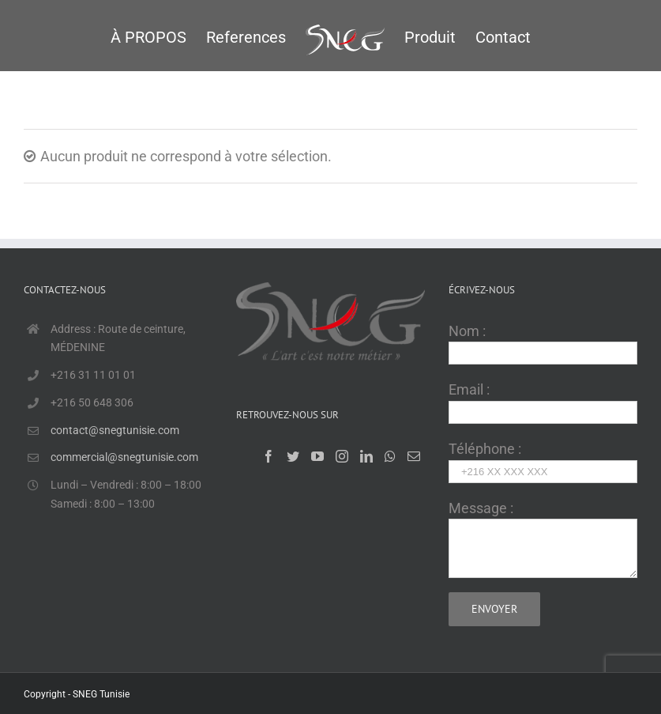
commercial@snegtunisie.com (124, 457)
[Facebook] (268, 456)
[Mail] (413, 456)
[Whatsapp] (390, 456)
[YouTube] (317, 456)
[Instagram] (342, 456)
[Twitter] (293, 456)
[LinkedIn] (366, 456)
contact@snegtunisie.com (115, 430)
